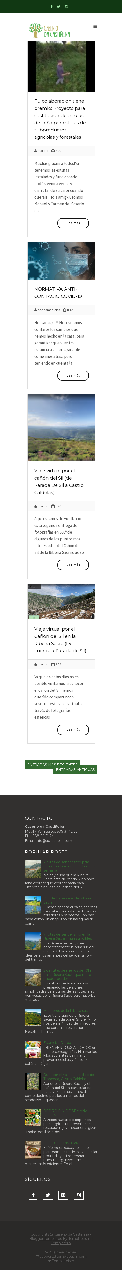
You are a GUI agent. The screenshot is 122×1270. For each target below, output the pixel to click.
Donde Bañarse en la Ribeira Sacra (67, 900)
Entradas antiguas (75, 770)
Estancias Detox (57, 1043)
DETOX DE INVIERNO (62, 1143)
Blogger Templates (45, 1239)
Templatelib (61, 1243)
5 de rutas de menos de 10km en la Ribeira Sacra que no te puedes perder (68, 974)
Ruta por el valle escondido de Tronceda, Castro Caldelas (68, 1077)
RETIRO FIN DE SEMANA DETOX (65, 1113)
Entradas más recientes (52, 765)
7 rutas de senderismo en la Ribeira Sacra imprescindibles (67, 936)
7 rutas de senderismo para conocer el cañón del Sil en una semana (69, 866)
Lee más (73, 223)
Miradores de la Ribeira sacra (67, 1011)
